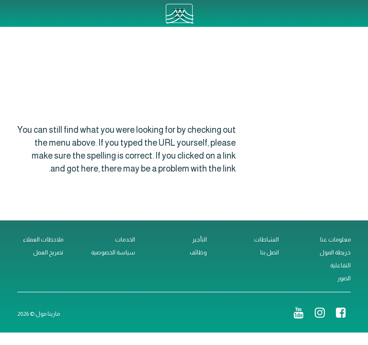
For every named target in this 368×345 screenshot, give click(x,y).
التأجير (199, 239)
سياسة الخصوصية (113, 252)
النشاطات (266, 239)
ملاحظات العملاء (43, 239)
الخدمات (125, 239)
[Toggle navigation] (179, 13)
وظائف (198, 252)
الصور (344, 278)
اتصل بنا (269, 252)
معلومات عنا (335, 239)
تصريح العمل (48, 252)
